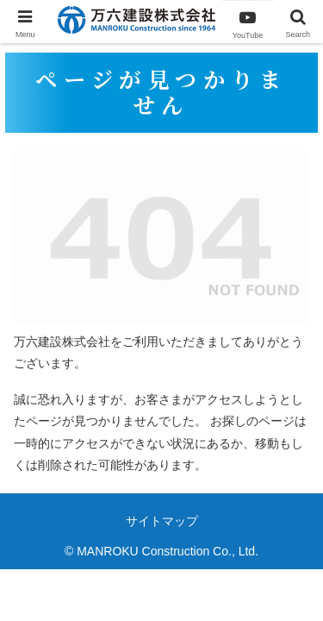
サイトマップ (162, 521)
